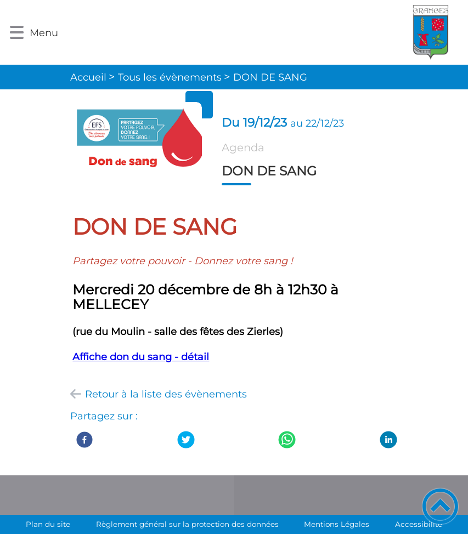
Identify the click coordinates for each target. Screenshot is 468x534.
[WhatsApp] (287, 439)
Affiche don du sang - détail (140, 357)
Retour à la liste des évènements (166, 394)
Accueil (88, 77)
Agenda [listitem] (243, 147)
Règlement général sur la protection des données (187, 524)
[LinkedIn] (388, 439)
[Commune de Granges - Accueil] (263, 32)
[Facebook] (84, 439)
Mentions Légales (336, 524)
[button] (17, 32)
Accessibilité (418, 524)
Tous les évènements (170, 77)
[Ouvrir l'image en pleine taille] (136, 141)
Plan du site (48, 524)
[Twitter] (186, 439)
